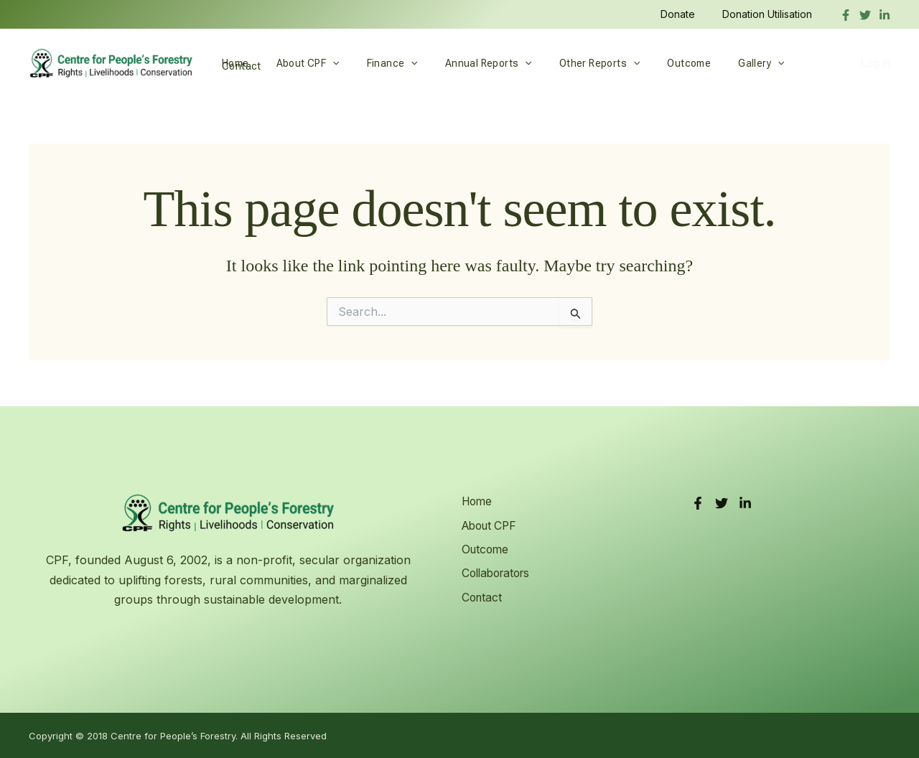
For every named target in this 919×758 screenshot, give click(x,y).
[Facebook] (846, 15)
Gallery (714, 63)
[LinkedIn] (745, 503)
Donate (688, 14)
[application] (321, 63)
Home (232, 63)
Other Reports (567, 63)
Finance (374, 63)
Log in (875, 63)
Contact (777, 63)
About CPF (297, 63)
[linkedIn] (884, 15)
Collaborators (497, 571)
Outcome (649, 63)
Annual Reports (463, 63)
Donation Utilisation (771, 14)
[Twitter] (865, 15)
